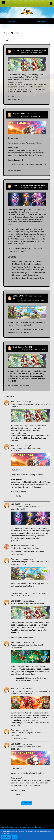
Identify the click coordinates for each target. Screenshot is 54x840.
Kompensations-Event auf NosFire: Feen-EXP (29, 50)
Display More (27, 803)
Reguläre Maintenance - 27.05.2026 (26, 114)
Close (14, 837)
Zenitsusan (16, 53)
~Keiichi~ (15, 545)
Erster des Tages (33, 548)
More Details (6, 837)
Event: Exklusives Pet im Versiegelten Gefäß (29, 185)
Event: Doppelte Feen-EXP (22, 347)
